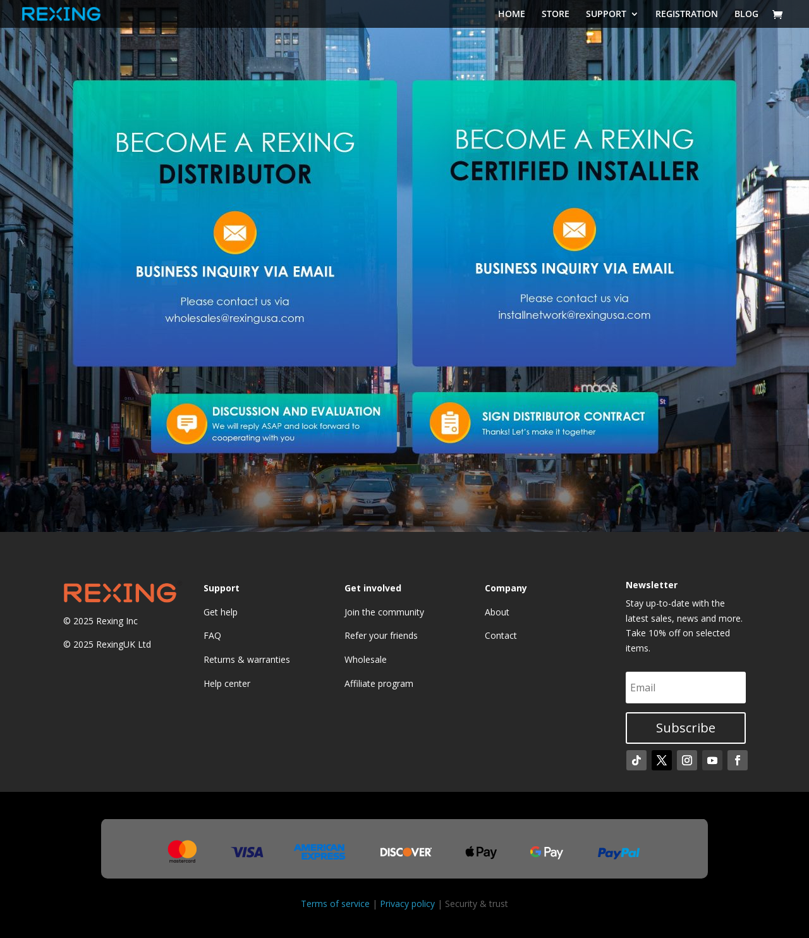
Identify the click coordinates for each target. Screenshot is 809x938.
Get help (221, 612)
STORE (555, 14)
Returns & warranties (247, 659)
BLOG (746, 14)
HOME (511, 14)
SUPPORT (606, 14)
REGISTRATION (686, 14)
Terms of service (335, 904)
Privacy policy (407, 904)
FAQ (212, 635)
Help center (227, 683)
